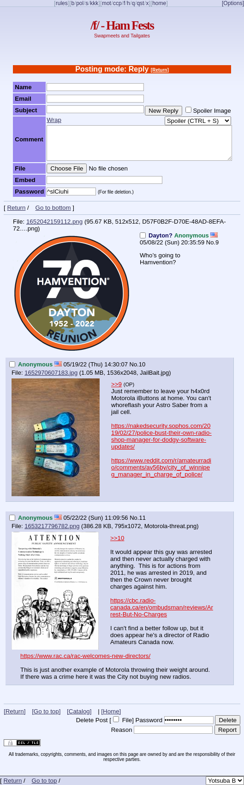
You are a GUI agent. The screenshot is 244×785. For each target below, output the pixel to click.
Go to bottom (53, 207)
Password (149, 720)
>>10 (117, 538)
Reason (121, 729)
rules (62, 3)
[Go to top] (46, 711)
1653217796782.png (51, 526)
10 (142, 364)
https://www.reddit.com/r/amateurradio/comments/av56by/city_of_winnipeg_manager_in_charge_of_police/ (161, 467)
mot (106, 3)
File (127, 720)
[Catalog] (79, 711)
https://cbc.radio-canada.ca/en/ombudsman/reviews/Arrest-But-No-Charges (161, 607)
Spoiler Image (212, 110)
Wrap (54, 119)
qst (140, 3)
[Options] (233, 3)
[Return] (160, 70)
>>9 (116, 384)
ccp (117, 3)
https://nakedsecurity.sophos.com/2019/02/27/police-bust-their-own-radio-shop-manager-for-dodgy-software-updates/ (161, 436)
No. (210, 242)
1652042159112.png (54, 221)
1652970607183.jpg (50, 372)
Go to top (44, 780)
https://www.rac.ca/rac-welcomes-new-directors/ (85, 655)
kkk (94, 3)
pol (79, 3)
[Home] (111, 711)
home (159, 3)
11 (142, 517)
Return (16, 207)
